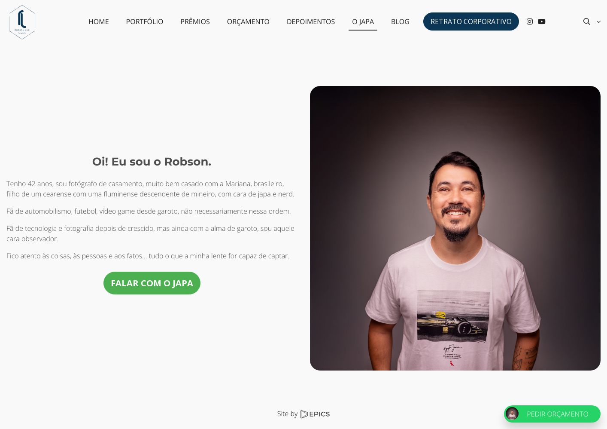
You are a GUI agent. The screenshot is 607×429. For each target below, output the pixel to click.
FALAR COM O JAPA (152, 283)
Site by (303, 413)
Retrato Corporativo (471, 21)
